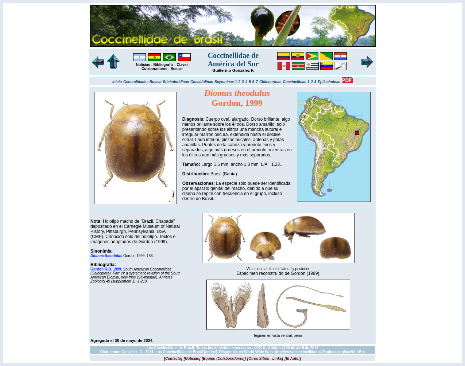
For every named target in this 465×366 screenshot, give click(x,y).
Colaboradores (154, 69)
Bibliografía (164, 65)
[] (173, 359)
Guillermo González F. (233, 70)
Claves (182, 65)
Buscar (177, 69)
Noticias (143, 65)
